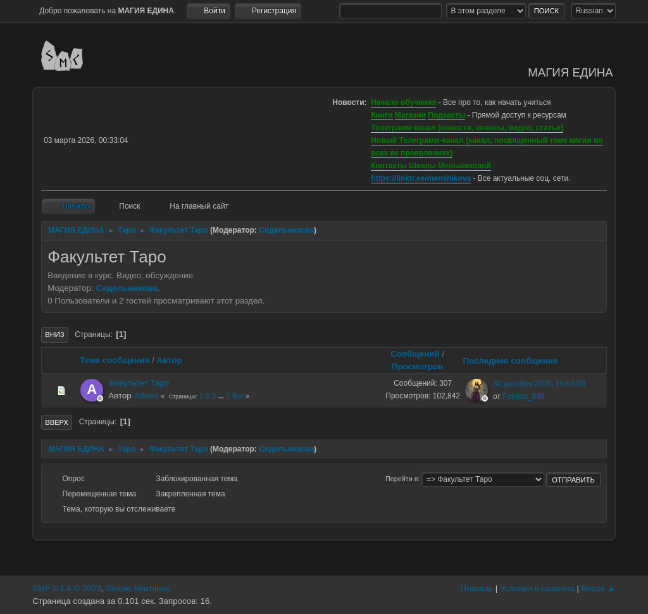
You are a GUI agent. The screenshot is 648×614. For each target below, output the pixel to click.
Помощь (477, 588)
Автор (169, 360)
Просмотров (418, 366)
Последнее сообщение (516, 360)
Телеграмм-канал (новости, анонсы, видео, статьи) (467, 127)
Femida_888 (523, 396)
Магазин (410, 115)
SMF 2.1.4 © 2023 (66, 588)
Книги (381, 115)
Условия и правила (537, 588)
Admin (146, 395)
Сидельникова (286, 230)
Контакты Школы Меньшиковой (431, 165)
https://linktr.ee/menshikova (421, 178)
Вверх (56, 422)
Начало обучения (403, 102)
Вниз (54, 334)
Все (237, 396)
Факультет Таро (138, 383)
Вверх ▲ (599, 588)
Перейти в (401, 478)
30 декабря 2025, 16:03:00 (539, 383)
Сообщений (414, 354)
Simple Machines (138, 588)
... (221, 396)
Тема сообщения (114, 360)
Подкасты (446, 115)
